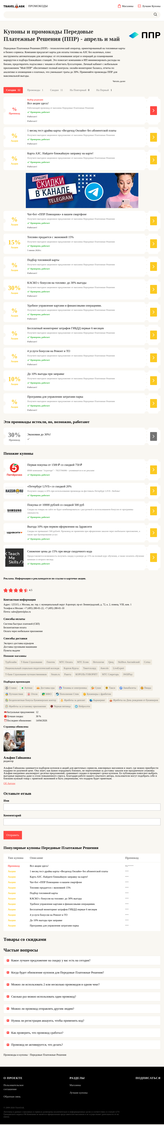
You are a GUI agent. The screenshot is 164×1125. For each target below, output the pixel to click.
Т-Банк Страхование (31, 662)
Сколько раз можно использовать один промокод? (43, 997)
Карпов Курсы (71, 668)
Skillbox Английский (129, 662)
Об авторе (9, 784)
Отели (32, 694)
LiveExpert (118, 668)
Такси (110, 688)
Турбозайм (11, 662)
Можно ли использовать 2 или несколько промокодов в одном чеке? (55, 985)
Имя (6, 801)
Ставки (11, 688)
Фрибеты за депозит (72, 700)
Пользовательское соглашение (14, 1088)
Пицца (146, 688)
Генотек (51, 662)
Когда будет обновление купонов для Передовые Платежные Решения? (57, 973)
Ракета (67, 675)
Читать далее (119, 81)
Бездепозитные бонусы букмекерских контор (30, 700)
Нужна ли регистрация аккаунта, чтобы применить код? (47, 1021)
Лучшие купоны (78, 1093)
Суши (96, 688)
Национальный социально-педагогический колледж (32, 668)
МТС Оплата (66, 662)
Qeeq (111, 662)
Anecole (104, 668)
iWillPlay (128, 675)
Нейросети (82, 707)
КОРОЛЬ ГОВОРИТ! (87, 675)
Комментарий (12, 816)
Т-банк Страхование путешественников (26, 675)
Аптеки (26, 688)
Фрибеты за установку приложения (25, 707)
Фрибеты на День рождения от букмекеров (134, 700)
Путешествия (14, 694)
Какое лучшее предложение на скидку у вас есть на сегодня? (51, 961)
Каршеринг (97, 700)
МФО (47, 694)
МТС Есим (83, 662)
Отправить (12, 835)
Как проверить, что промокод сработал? (37, 1033)
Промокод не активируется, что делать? (37, 1045)
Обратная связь (12, 1097)
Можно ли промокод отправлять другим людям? (42, 1009)
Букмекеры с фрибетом (97, 694)
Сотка (147, 662)
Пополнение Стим (67, 694)
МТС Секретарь (110, 675)
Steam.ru (55, 675)
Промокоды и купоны (16, 1055)
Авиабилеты (128, 688)
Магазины (75, 1086)
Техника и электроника (73, 688)
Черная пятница (60, 707)
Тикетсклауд (89, 668)
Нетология (98, 662)
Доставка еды (46, 688)
